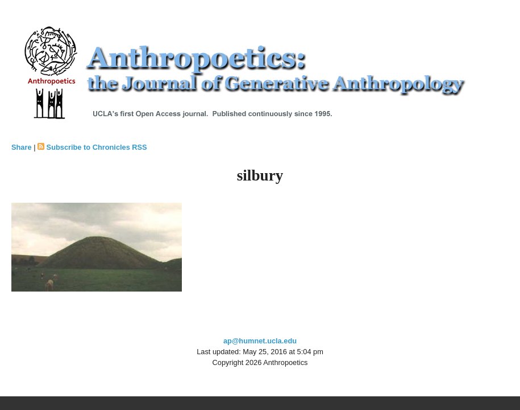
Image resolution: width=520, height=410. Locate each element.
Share (21, 147)
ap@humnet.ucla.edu (260, 341)
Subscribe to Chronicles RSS (97, 147)
